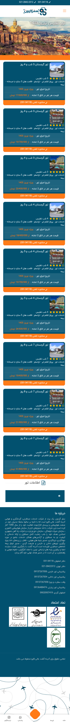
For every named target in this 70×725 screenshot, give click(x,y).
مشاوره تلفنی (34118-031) (34, 102)
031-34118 (43, 2)
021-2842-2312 (26, 2)
